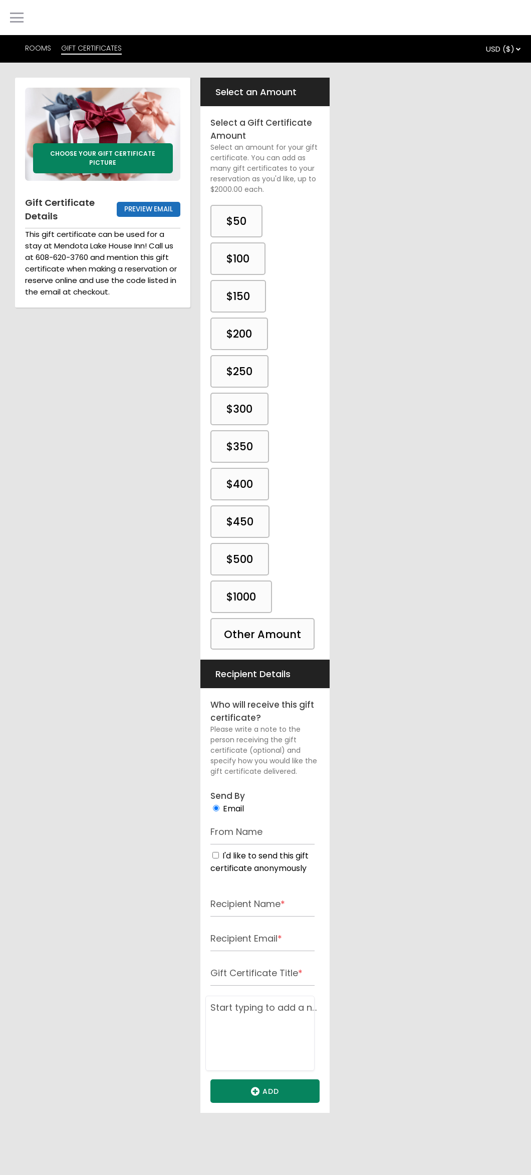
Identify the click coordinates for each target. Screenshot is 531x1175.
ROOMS (38, 48)
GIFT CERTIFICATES (91, 48)
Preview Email (148, 209)
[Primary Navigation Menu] (17, 18)
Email (233, 808)
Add (265, 1090)
